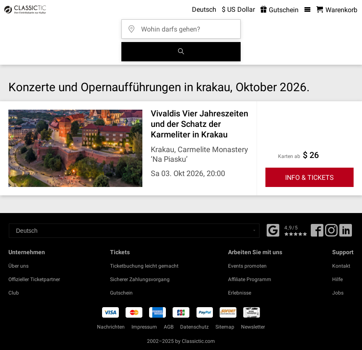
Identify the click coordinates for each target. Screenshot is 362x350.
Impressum (144, 327)
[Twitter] (331, 233)
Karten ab (289, 156)
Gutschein (121, 293)
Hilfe (337, 279)
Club (13, 293)
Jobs (338, 293)
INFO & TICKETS (309, 178)
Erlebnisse (239, 293)
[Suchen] (181, 51)
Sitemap (224, 327)
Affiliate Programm (249, 279)
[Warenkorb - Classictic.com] (336, 10)
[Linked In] (345, 233)
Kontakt (341, 266)
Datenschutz (194, 327)
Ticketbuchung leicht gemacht (144, 266)
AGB (168, 327)
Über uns (18, 266)
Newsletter (253, 327)
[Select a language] (134, 231)
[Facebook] (273, 229)
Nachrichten (111, 327)
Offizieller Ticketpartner (34, 279)
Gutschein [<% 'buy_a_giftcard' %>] (279, 10)
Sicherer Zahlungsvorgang (140, 279)
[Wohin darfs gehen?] (183, 26)
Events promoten (247, 266)
